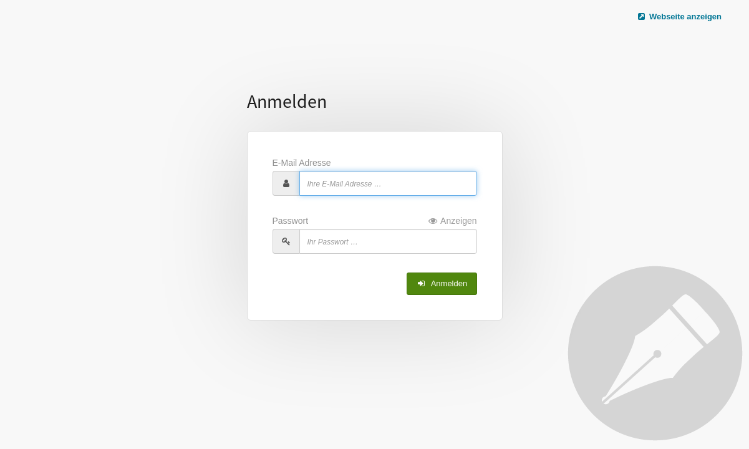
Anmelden (441, 283)
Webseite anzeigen (679, 16)
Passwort (375, 221)
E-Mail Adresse (302, 163)
